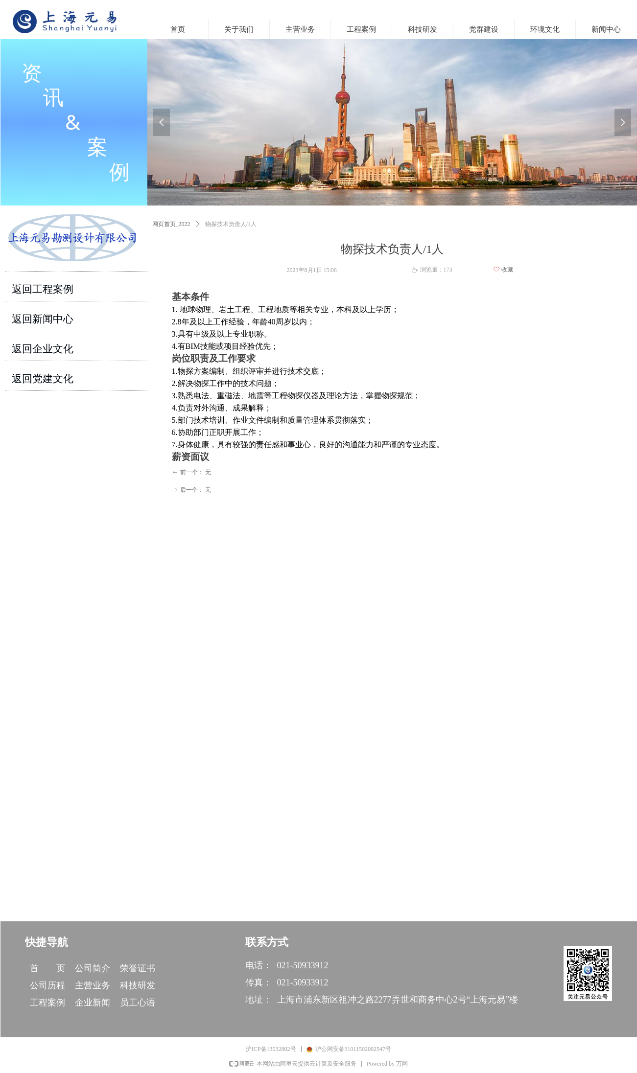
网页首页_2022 (171, 224)
